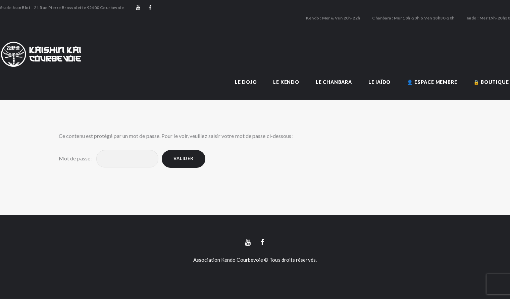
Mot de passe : (108, 158)
